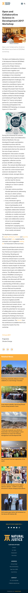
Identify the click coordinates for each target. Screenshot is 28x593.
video (13, 239)
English (6, 237)
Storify (19, 320)
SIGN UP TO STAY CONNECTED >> (14, 524)
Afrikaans (12, 237)
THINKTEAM (18, 591)
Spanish (25, 237)
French (17, 237)
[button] (24, 3)
